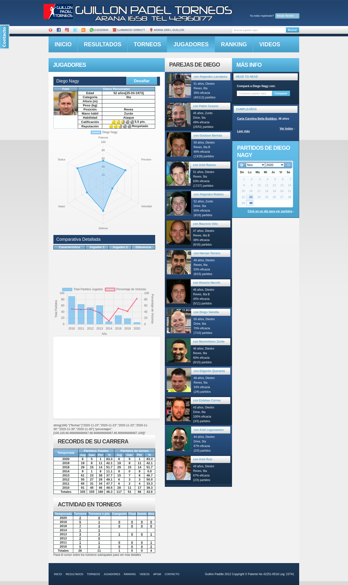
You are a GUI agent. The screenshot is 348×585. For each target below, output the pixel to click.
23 (250, 197)
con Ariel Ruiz (202, 459)
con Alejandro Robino (209, 194)
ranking (234, 44)
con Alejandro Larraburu (210, 76)
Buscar (292, 29)
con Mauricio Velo (205, 224)
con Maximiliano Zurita (209, 341)
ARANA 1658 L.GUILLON (166, 29)
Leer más (243, 131)
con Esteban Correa (206, 400)
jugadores (191, 44)
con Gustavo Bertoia (208, 135)
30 (250, 203)
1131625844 (99, 29)
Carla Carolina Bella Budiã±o (257, 118)
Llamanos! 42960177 (129, 29)
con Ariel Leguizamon (209, 430)
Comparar (281, 93)
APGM (157, 574)
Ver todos (286, 128)
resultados (102, 44)
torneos (147, 44)
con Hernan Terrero (207, 253)
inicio (63, 44)
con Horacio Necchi (206, 282)
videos (269, 44)
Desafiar (142, 81)
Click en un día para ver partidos (270, 211)
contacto (172, 574)
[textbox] (259, 30)
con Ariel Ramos (204, 165)
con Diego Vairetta (206, 312)
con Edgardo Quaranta (209, 371)
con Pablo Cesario (205, 106)
